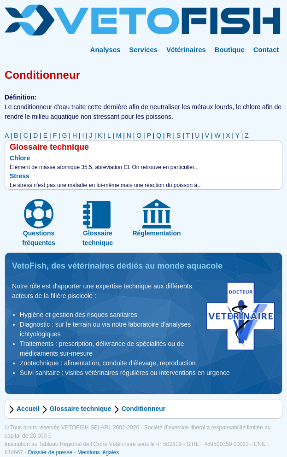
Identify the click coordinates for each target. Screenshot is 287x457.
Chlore (20, 158)
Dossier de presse (50, 452)
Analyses (105, 49)
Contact (266, 49)
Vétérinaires (186, 49)
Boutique (230, 49)
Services (143, 49)
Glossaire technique (80, 408)
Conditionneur (144, 408)
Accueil (28, 408)
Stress (19, 176)
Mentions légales (98, 452)
